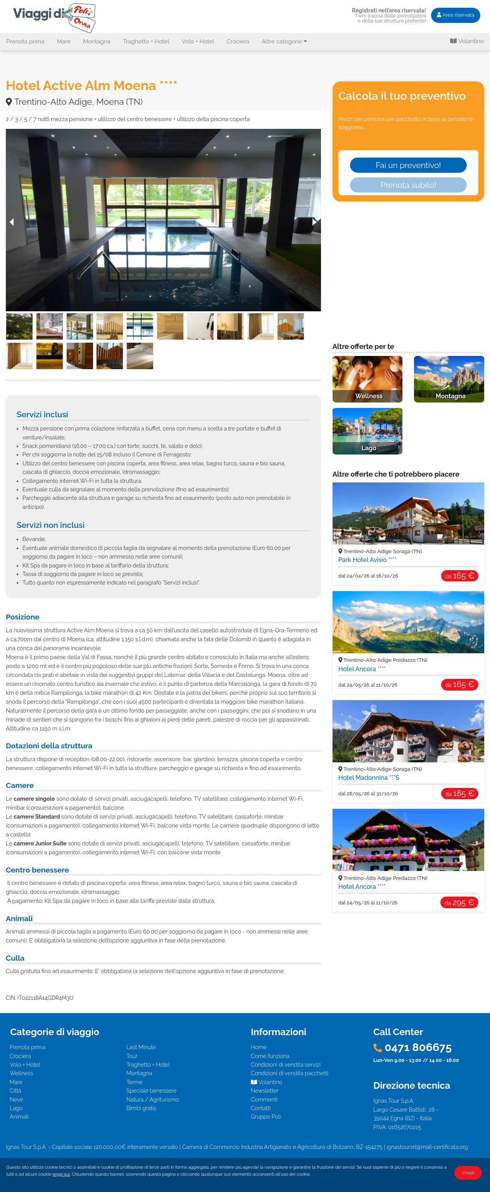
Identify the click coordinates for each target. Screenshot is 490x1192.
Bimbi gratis (141, 1108)
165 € (459, 575)
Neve (16, 1099)
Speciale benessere (151, 1090)
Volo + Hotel (198, 41)
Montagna (96, 41)
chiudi (468, 1172)
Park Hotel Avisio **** (367, 560)
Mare (64, 41)
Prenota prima (25, 41)
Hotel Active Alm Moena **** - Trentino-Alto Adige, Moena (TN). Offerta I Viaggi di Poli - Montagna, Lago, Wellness (55, 18)
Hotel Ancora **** (362, 669)
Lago (16, 1108)
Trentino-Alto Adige (380, 551)
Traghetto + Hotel (146, 41)
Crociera (237, 41)
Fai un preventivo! (408, 165)
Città (15, 1090)
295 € (459, 902)
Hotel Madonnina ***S (368, 777)
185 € (459, 793)
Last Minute (141, 1047)
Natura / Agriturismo (152, 1099)
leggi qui (61, 1174)
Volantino (467, 41)
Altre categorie (284, 41)
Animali (19, 1116)
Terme (134, 1082)
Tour (132, 1056)
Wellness (21, 1073)
